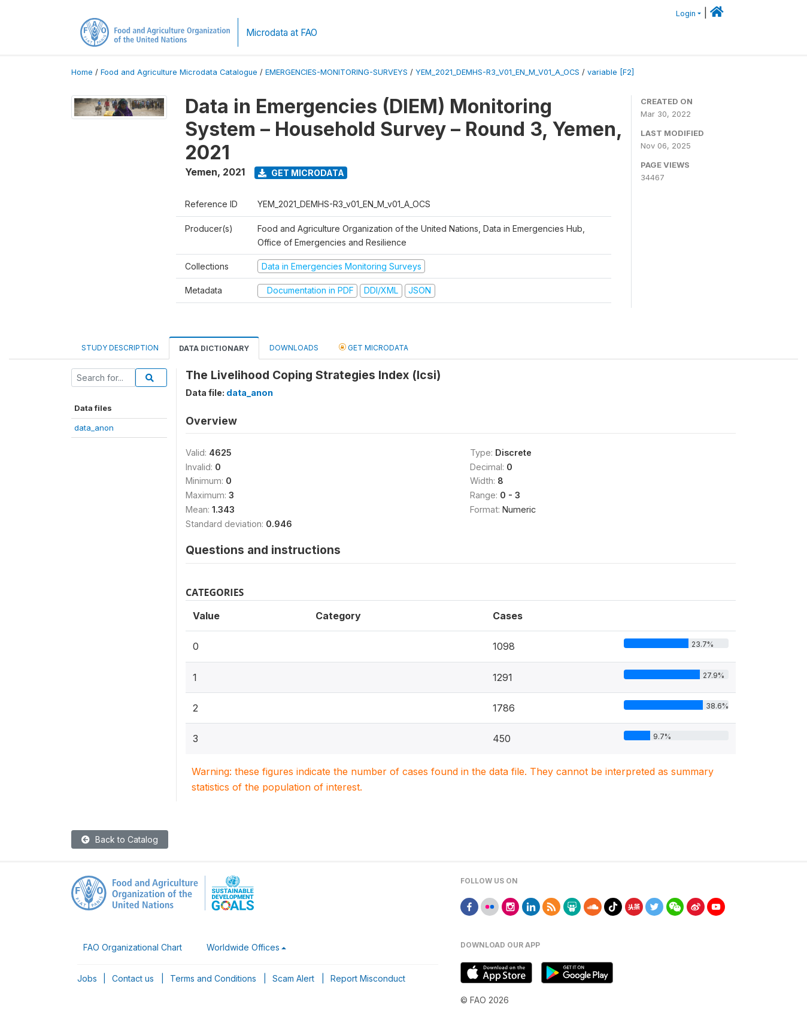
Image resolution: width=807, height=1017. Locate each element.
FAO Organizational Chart (132, 947)
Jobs (87, 978)
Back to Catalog (119, 839)
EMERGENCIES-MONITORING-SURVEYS (336, 72)
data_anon (94, 427)
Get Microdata (301, 173)
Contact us (133, 978)
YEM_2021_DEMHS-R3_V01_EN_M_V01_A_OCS (497, 72)
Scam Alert (293, 978)
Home (82, 72)
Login (686, 13)
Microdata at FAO (281, 32)
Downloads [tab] (293, 347)
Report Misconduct (367, 978)
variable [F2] (610, 72)
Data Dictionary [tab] (214, 348)
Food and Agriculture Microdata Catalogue (179, 72)
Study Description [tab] (120, 347)
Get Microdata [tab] (373, 347)
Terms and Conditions (213, 978)
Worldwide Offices (243, 947)
